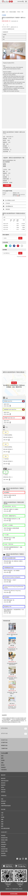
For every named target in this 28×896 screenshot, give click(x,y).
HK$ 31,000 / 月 (12, 632)
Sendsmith (24, 256)
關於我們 (3, 778)
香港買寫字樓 (4, 848)
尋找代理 (3, 789)
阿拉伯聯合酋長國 (5, 828)
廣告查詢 (3, 782)
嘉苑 (12, 660)
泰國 (2, 762)
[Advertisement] (14, 111)
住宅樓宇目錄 (4, 742)
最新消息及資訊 (4, 780)
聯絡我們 (3, 785)
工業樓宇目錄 (4, 748)
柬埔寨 (2, 817)
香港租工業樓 (4, 840)
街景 (3, 39)
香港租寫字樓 (4, 837)
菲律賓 (2, 760)
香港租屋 (3, 835)
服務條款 (17, 888)
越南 (2, 758)
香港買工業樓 (4, 851)
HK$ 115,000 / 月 (12, 705)
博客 (2, 799)
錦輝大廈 (12, 631)
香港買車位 (3, 855)
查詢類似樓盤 (13, 893)
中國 (2, 812)
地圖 (3, 37)
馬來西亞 (3, 767)
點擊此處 (14, 382)
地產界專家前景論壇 (6, 805)
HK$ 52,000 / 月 (12, 676)
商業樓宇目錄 (4, 745)
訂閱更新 (7, 185)
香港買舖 (3, 853)
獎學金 (2, 787)
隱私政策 (20, 888)
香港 (2, 755)
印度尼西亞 (4, 769)
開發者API (3, 801)
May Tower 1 (12, 703)
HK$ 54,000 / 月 (12, 647)
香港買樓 (3, 846)
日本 (2, 815)
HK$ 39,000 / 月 (12, 661)
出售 (4, 217)
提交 (20, 238)
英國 (2, 824)
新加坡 (2, 765)
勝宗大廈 (12, 674)
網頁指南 (3, 791)
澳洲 (2, 821)
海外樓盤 (3, 803)
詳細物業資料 (5, 32)
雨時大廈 (12, 645)
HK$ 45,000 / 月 (12, 690)
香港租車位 (3, 844)
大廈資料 (4, 34)
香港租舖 (3, 842)
